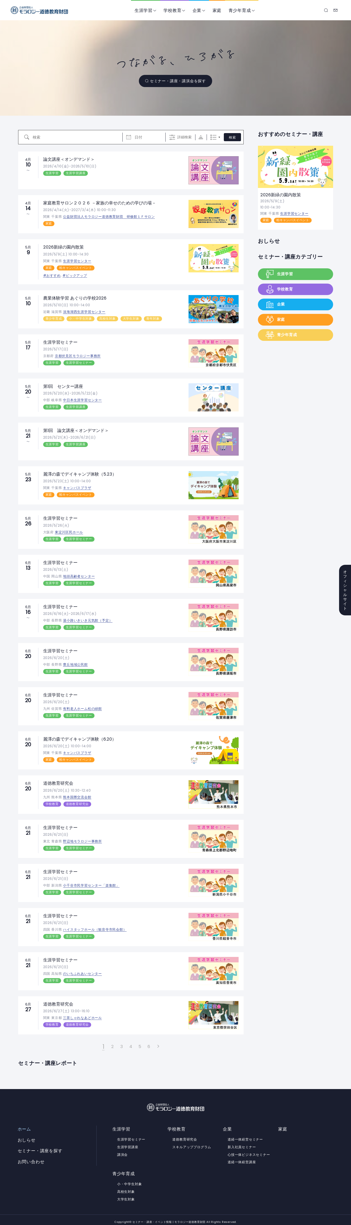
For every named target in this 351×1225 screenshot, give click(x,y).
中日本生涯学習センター (82, 399)
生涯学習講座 (76, 173)
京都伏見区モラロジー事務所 (78, 355)
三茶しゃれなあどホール (82, 1014)
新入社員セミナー (242, 1142)
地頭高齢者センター (79, 574)
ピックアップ (76, 275)
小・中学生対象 (80, 318)
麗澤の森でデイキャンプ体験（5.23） (79, 473)
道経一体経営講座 (242, 1158)
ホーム (24, 1125)
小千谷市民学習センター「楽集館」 (91, 882)
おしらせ (269, 241)
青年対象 (152, 318)
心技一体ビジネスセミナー (249, 1150)
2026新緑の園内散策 (63, 247)
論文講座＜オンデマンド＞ (69, 159)
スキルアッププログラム (191, 1142)
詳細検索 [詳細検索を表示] (184, 137)
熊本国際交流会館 (77, 794)
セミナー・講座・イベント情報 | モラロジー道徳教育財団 (39, 10)
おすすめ (53, 275)
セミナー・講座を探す (326, 10)
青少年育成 (240, 10)
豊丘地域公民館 (75, 662)
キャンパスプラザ (77, 486)
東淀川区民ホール (69, 530)
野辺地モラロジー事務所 (82, 838)
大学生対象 (131, 318)
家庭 (217, 10)
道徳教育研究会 (58, 781)
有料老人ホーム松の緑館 (82, 706)
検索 (232, 137)
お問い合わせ (336, 10)
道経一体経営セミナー (245, 1135)
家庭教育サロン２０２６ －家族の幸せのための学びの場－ (99, 203)
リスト (213, 137)
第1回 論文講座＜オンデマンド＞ (76, 429)
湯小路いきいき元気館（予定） (87, 618)
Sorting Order (201, 137)
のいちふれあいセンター (82, 970)
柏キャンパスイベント (75, 267)
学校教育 (173, 10)
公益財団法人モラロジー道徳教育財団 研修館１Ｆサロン (109, 216)
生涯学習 (143, 10)
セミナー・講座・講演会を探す (178, 81)
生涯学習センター (77, 260)
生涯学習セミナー (60, 341)
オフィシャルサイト (345, 590)
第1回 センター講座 (63, 385)
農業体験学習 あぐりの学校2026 (74, 298)
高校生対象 (107, 318)
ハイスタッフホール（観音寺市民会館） (94, 926)
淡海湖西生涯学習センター (84, 311)
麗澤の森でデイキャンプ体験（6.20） (79, 737)
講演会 (122, 1150)
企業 (197, 10)
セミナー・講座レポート (47, 1059)
